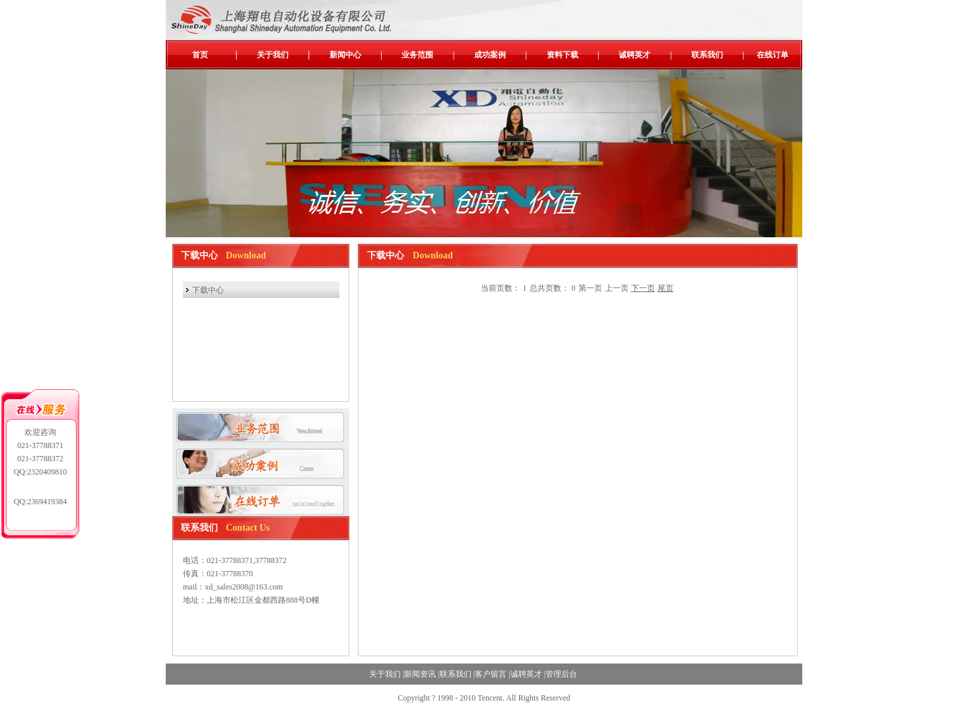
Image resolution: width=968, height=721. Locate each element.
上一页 (617, 288)
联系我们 (707, 54)
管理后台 (561, 674)
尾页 (666, 288)
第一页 (590, 288)
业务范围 (417, 54)
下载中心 (208, 290)
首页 (200, 54)
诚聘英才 (634, 54)
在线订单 (772, 54)
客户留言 (490, 674)
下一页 (643, 288)
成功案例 (490, 54)
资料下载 (562, 54)
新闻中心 (345, 54)
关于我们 (273, 54)
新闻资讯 (420, 674)
